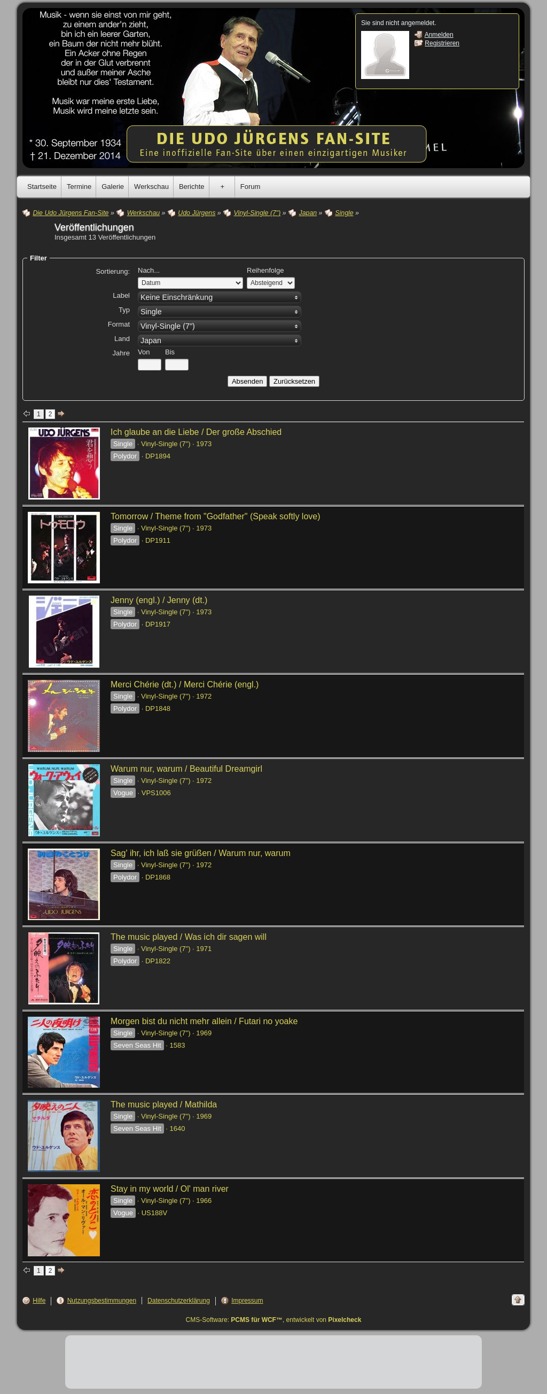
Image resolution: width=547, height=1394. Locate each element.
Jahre (121, 353)
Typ (124, 310)
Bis (170, 352)
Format (119, 324)
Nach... (149, 270)
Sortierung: (113, 271)
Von (144, 352)
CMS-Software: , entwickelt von (274, 1320)
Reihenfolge (265, 270)
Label (121, 295)
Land (122, 339)
